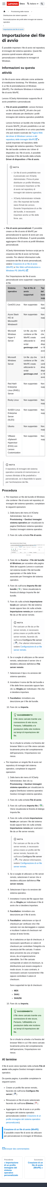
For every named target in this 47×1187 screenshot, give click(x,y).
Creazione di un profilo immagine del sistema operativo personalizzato (23, 1119)
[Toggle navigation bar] (4, 4)
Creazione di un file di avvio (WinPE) (21, 1129)
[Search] (42, 4)
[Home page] (4, 11)
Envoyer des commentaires (15, 1149)
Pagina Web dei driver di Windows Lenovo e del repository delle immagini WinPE (24, 136)
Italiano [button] (31, 4)
